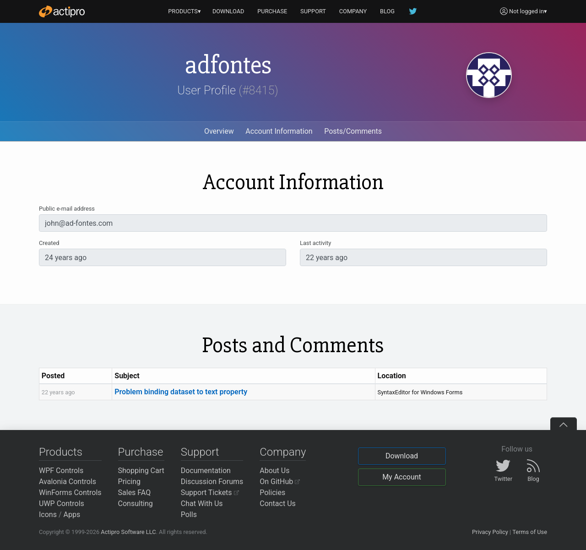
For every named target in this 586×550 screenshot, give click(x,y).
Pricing (129, 481)
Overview (219, 131)
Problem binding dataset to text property (180, 391)
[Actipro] (62, 11)
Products (60, 452)
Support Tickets (210, 492)
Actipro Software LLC (128, 531)
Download (401, 456)
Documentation (206, 470)
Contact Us (278, 503)
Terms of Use (529, 531)
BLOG (387, 11)
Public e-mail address (67, 208)
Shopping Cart (141, 470)
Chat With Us (202, 503)
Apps (72, 514)
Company (283, 452)
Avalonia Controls (67, 481)
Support (200, 452)
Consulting (135, 503)
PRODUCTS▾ (184, 11)
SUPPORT (313, 11)
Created (49, 243)
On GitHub (280, 481)
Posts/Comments (353, 131)
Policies (272, 492)
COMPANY (353, 11)
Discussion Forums (212, 481)
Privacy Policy (490, 531)
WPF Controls (61, 470)
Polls (189, 514)
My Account (401, 477)
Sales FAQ (134, 492)
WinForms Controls (70, 492)
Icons (48, 514)
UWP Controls (61, 503)
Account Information (278, 131)
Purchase (140, 452)
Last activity (315, 243)
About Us (274, 470)
